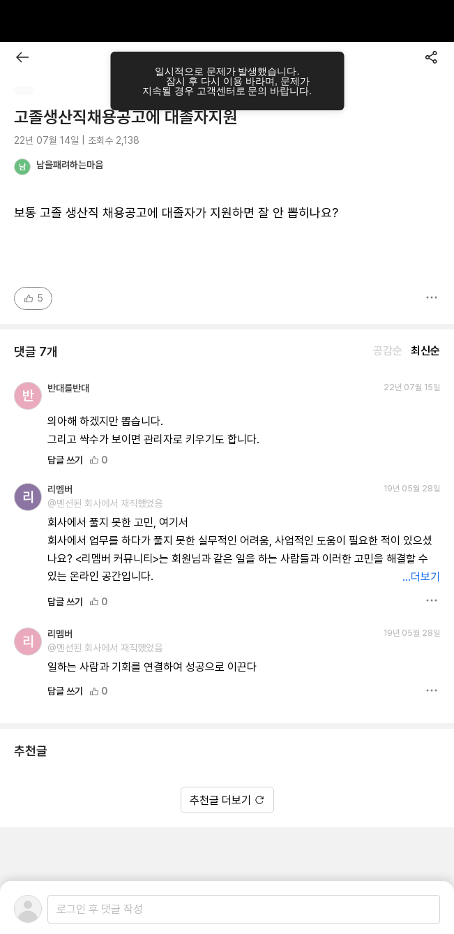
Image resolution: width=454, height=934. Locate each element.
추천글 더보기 (227, 800)
